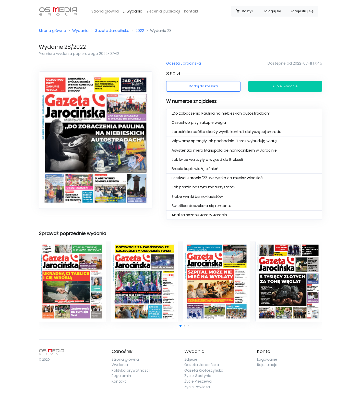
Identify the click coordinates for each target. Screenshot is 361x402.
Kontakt (191, 11)
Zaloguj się (272, 11)
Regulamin (121, 375)
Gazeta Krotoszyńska (203, 370)
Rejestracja (267, 364)
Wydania (80, 30)
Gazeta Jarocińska (112, 30)
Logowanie (267, 359)
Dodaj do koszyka (203, 86)
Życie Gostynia (197, 375)
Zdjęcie (190, 359)
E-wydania (132, 11)
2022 (140, 30)
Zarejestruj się (302, 11)
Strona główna (105, 11)
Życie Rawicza (197, 386)
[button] (180, 326)
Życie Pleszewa (198, 381)
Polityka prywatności (131, 370)
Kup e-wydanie (285, 86)
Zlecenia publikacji (163, 11)
